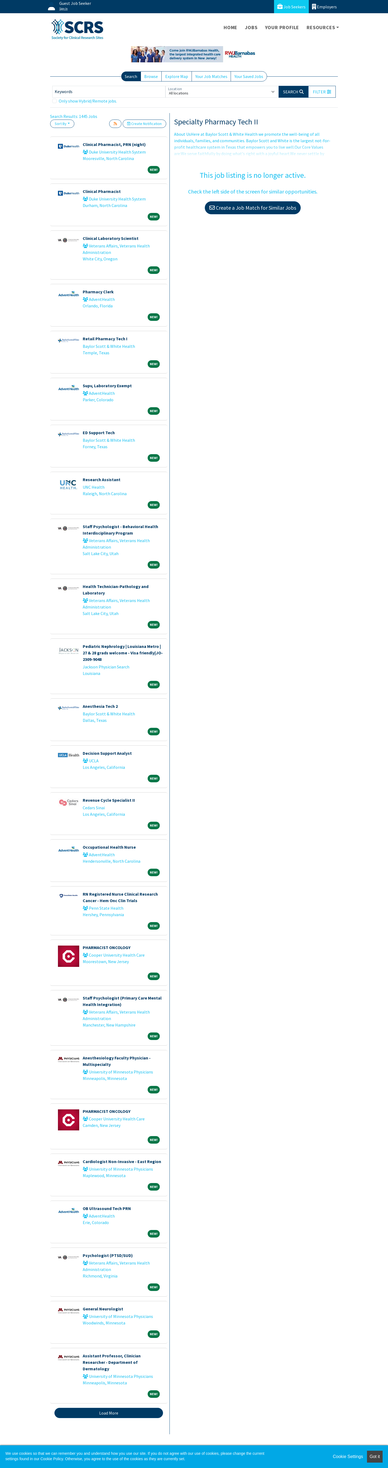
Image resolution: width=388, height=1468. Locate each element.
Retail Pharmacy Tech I (105, 338)
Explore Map (176, 76)
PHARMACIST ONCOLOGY (106, 947)
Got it (375, 1456)
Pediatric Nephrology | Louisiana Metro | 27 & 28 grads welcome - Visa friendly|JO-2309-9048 (123, 653)
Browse (151, 76)
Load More (108, 1413)
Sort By (61, 123)
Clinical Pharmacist (102, 191)
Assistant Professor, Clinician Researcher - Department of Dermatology (112, 1362)
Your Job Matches (211, 76)
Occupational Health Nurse (109, 847)
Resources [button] (321, 27)
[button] (322, 92)
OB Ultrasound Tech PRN (107, 1208)
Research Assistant (101, 479)
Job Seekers (291, 6)
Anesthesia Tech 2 (100, 706)
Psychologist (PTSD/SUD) (108, 1255)
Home (230, 27)
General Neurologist (103, 1308)
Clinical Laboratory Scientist (110, 238)
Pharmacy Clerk (98, 291)
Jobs (251, 27)
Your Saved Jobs (248, 76)
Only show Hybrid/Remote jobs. (88, 101)
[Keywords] (108, 92)
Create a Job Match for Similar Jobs (252, 207)
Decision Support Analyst (107, 753)
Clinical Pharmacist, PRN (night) (114, 144)
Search (131, 76)
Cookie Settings (348, 1456)
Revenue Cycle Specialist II (109, 800)
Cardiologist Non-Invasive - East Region (122, 1161)
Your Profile (282, 27)
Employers (324, 6)
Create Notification (144, 123)
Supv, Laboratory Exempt (107, 385)
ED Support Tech (99, 432)
